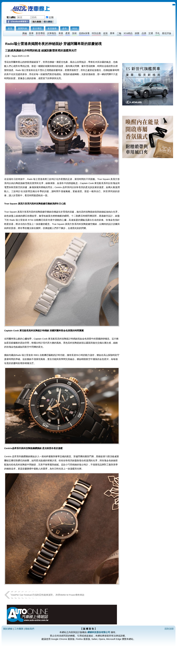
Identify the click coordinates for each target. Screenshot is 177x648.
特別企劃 (96, 33)
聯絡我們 (29, 628)
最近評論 (166, 33)
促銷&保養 (84, 33)
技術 (74, 33)
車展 (61, 33)
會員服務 (52, 28)
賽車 (112, 33)
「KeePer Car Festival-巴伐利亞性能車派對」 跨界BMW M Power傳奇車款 (46, 595)
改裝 (105, 33)
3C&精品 (128, 33)
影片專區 (37, 28)
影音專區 (40, 33)
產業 (67, 33)
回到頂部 (169, 628)
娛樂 (137, 33)
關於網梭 (7, 628)
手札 (157, 33)
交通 (150, 33)
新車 (31, 33)
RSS (74, 28)
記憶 (51, 17)
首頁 (10, 28)
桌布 (64, 28)
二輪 (119, 33)
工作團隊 (18, 628)
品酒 (144, 33)
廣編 (24, 33)
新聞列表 (22, 28)
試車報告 (51, 33)
